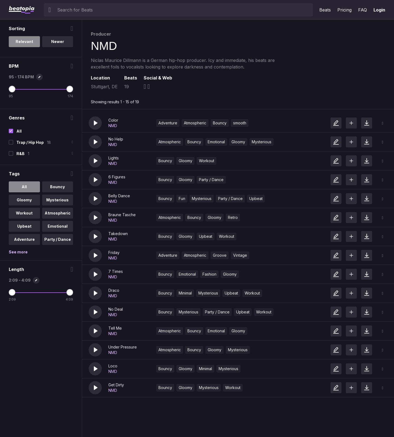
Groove (220, 255)
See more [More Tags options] (18, 252)
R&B (20, 153)
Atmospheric (195, 123)
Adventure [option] (24, 239)
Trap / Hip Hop (30, 142)
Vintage (240, 255)
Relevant (24, 41)
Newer (57, 41)
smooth (239, 123)
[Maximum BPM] (69, 89)
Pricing (344, 10)
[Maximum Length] (69, 292)
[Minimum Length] (12, 292)
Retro (233, 217)
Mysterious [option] (57, 200)
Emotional (216, 141)
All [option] (24, 186)
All (19, 131)
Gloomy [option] (24, 200)
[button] (95, 123)
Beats (325, 10)
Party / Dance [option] (57, 239)
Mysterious (261, 141)
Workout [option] (24, 213)
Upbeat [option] (24, 226)
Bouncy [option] (57, 186)
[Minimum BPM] (12, 89)
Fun (182, 198)
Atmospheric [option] (58, 213)
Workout (206, 160)
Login (379, 10)
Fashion (209, 274)
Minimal (185, 293)
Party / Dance (211, 179)
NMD (112, 125)
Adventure (167, 123)
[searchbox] (183, 10)
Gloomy (238, 141)
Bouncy (220, 123)
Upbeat (256, 198)
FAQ (362, 10)
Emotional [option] (58, 226)
